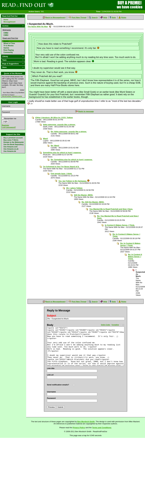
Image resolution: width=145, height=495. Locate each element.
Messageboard (9, 22)
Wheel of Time (9, 43)
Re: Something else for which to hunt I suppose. (72, 160)
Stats (113, 17)
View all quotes (6, 96)
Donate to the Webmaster (14, 142)
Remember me (10, 118)
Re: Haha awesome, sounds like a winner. (69, 132)
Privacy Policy (79, 428)
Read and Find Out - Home (42, 5)
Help (105, 17)
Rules (123, 17)
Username (6, 106)
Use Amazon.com (11, 147)
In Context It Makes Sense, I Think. (120, 225)
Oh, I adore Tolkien (74, 188)
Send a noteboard (50, 26)
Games (6, 48)
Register (5, 125)
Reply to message (86, 111)
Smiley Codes (105, 325)
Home (6, 20)
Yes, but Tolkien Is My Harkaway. (73, 181)
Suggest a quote (17, 96)
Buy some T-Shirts (11, 140)
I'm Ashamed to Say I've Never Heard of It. (61, 167)
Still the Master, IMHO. (83, 195)
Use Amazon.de (10, 151)
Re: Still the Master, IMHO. (93, 202)
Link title (50, 368)
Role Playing (9, 50)
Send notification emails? (58, 385)
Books (6, 41)
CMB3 (6, 35)
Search (95, 17)
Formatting (115, 325)
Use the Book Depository (14, 144)
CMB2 (6, 33)
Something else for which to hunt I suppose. (62, 153)
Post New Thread (79, 17)
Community (8, 52)
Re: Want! (55, 146)
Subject (51, 315)
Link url (50, 375)
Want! (45, 139)
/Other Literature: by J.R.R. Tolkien (54, 118)
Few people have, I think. (61, 174)
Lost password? (9, 127)
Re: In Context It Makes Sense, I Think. (130, 244)
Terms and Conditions (101, 428)
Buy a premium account (13, 138)
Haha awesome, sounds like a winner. (59, 125)
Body (50, 325)
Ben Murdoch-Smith (86, 422)
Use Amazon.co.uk (11, 149)
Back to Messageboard (55, 17)
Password (6, 112)
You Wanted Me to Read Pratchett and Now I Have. (111, 209)
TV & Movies (8, 46)
